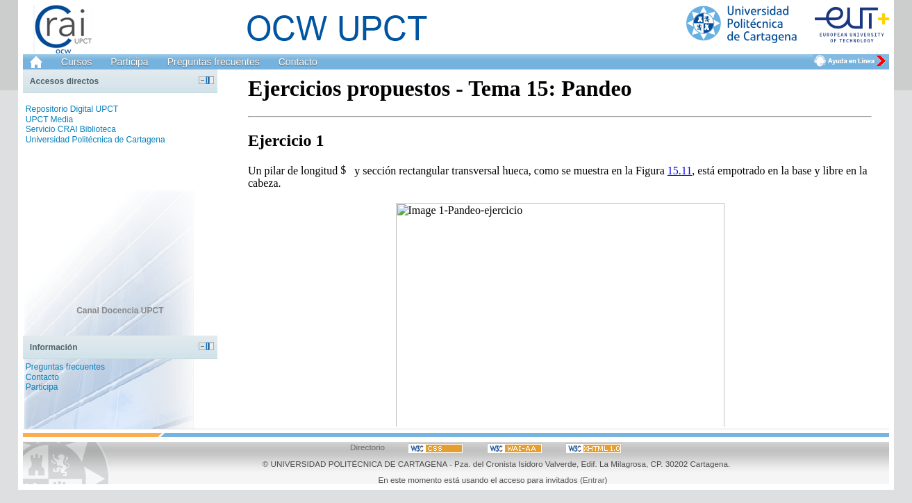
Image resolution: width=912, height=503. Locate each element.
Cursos (76, 61)
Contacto (298, 61)
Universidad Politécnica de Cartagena (95, 140)
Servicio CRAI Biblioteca (71, 129)
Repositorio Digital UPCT (72, 109)
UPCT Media (49, 119)
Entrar (594, 479)
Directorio (367, 447)
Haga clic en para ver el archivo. (559, 248)
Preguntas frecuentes (213, 61)
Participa (129, 61)
